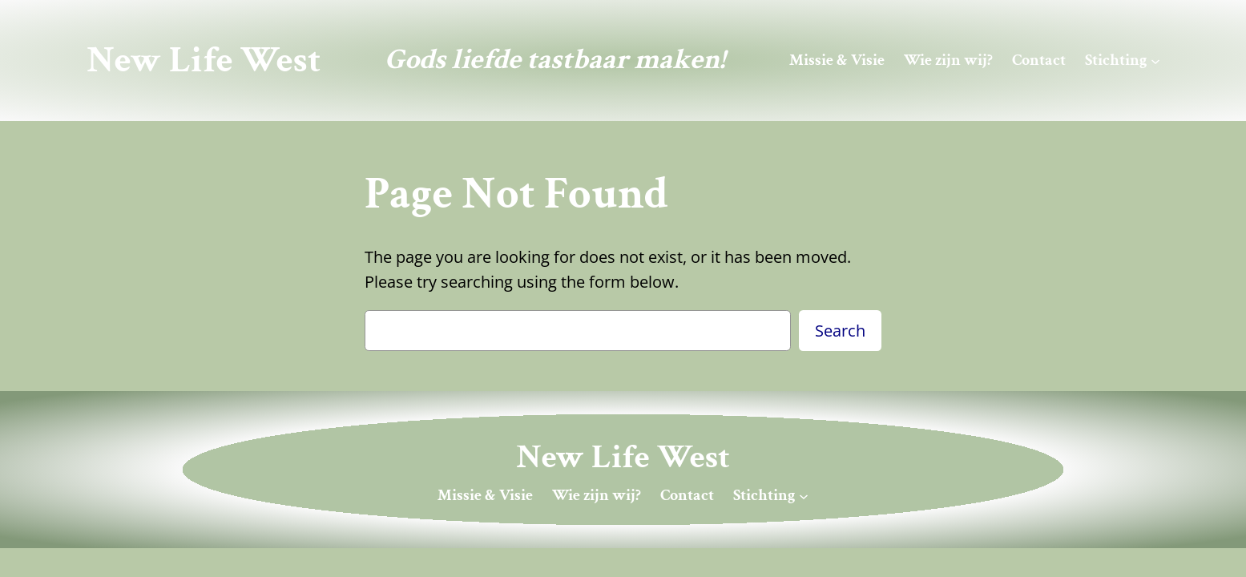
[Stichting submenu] (1155, 60)
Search (840, 330)
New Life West (204, 60)
